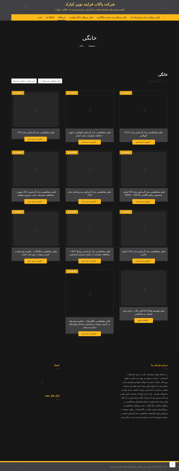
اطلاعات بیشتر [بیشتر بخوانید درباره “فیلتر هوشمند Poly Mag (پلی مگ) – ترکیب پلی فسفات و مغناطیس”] (143, 320)
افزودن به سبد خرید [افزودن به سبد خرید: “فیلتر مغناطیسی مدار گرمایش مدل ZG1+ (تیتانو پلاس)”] (143, 261)
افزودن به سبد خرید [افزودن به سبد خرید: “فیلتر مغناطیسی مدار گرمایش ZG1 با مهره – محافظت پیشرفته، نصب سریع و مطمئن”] (35, 201)
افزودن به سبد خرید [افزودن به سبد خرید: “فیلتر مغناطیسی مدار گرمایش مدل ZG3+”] (35, 139)
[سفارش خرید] (24, 80)
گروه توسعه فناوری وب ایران (120, 467)
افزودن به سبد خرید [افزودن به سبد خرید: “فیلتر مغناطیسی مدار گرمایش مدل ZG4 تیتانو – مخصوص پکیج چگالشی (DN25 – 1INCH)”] (143, 201)
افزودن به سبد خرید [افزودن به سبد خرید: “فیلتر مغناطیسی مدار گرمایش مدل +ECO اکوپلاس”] (143, 142)
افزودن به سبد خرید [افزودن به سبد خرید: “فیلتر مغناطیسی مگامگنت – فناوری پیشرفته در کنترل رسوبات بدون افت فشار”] (35, 261)
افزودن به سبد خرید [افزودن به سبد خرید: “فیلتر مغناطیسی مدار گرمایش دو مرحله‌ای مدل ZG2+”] (89, 201)
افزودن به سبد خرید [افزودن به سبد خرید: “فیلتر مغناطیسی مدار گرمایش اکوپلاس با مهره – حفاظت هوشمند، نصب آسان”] (89, 142)
